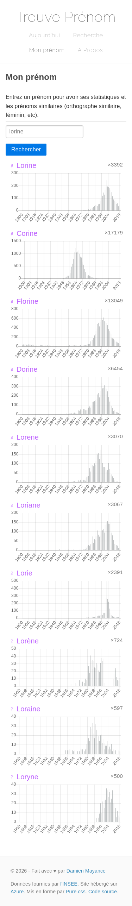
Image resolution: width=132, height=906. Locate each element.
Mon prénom (47, 50)
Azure (17, 891)
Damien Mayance (86, 871)
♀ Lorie (20, 573)
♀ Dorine (23, 369)
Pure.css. (76, 891)
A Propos (90, 50)
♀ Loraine (24, 709)
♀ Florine (23, 301)
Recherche (88, 35)
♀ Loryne (23, 777)
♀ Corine (23, 233)
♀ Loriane (24, 505)
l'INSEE (68, 884)
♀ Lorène (24, 641)
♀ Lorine (22, 165)
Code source (102, 891)
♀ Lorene (24, 437)
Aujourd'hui (44, 35)
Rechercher (26, 149)
